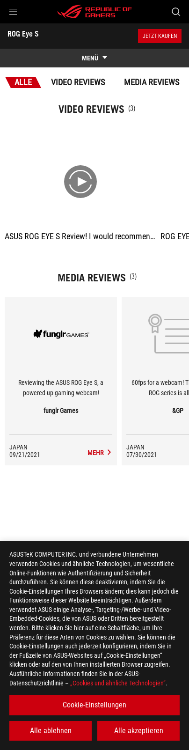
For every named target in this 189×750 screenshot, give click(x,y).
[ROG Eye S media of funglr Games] (99, 452)
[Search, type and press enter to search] (176, 11)
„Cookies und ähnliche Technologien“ (118, 683)
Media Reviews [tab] (151, 82)
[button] (13, 11)
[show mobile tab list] (94, 58)
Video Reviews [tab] (78, 82)
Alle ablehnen (51, 730)
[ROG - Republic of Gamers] (94, 12)
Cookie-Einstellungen (94, 704)
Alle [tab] (23, 82)
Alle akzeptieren (138, 730)
